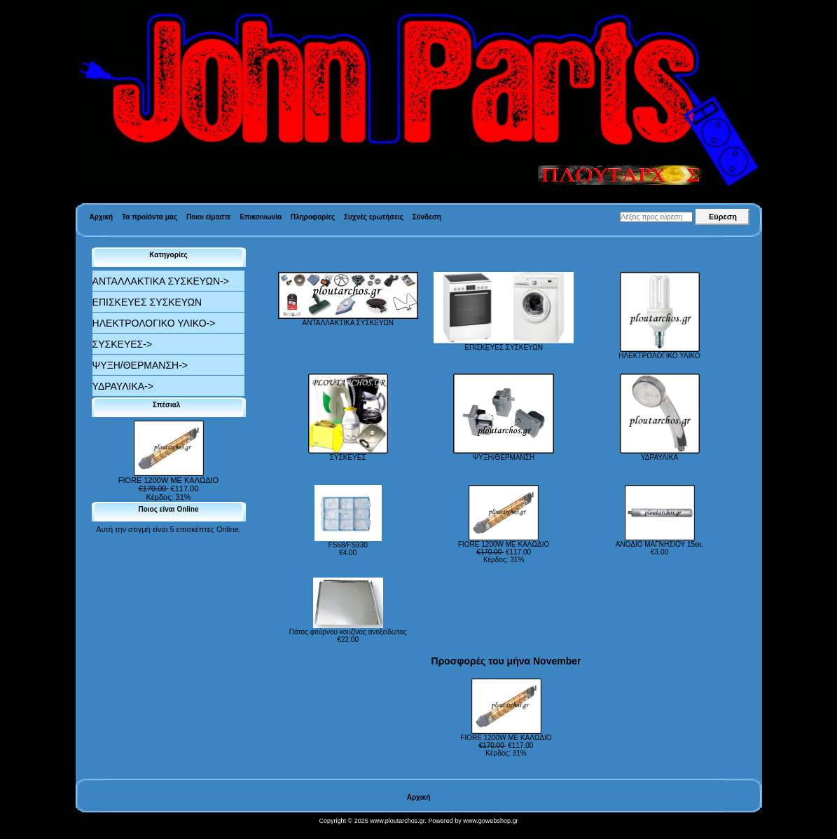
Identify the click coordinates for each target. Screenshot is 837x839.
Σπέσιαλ (168, 405)
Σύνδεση (427, 217)
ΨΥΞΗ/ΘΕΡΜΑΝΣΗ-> (140, 365)
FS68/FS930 (348, 545)
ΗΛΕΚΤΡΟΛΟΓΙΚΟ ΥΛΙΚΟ (659, 353)
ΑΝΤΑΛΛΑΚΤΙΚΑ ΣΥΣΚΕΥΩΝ (348, 320)
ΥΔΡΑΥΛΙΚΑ (660, 454)
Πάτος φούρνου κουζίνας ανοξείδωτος (348, 632)
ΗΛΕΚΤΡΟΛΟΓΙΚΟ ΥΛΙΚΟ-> (154, 323)
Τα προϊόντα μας (149, 217)
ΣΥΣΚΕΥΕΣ (348, 454)
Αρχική (101, 217)
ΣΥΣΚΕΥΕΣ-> (122, 344)
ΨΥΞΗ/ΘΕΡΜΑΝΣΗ (503, 454)
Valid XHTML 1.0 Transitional (48, 831)
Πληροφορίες (313, 217)
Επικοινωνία (261, 217)
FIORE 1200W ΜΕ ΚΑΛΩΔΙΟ (168, 476)
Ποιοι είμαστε (208, 217)
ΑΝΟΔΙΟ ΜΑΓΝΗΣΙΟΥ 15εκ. (659, 544)
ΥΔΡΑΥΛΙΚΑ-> (122, 386)
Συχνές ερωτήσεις (373, 217)
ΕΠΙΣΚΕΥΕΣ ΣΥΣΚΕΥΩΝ (147, 302)
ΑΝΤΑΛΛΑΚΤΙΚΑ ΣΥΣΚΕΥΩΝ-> (160, 281)
